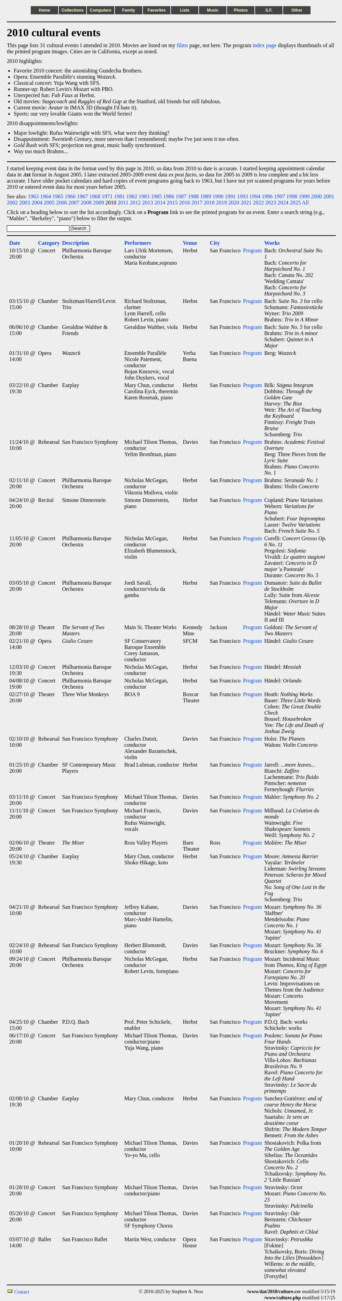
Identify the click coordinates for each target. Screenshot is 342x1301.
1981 (119, 196)
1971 (107, 196)
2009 (98, 202)
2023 (270, 202)
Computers (100, 10)
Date (14, 243)
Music (213, 10)
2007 (73, 202)
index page (265, 45)
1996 (267, 196)
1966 (70, 196)
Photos (241, 10)
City (215, 243)
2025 (295, 202)
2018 (208, 202)
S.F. (269, 10)
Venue (190, 243)
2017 (196, 202)
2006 (61, 202)
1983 (144, 196)
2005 (49, 202)
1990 (217, 196)
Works (272, 243)
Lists (184, 10)
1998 (291, 196)
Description (75, 243)
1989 (205, 196)
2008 (86, 202)
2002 (12, 202)
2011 (123, 202)
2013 (147, 202)
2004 (36, 202)
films (182, 45)
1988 (193, 196)
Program (252, 250)
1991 (230, 196)
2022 (258, 202)
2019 (221, 202)
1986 (168, 196)
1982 (131, 196)
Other (296, 10)
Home (44, 10)
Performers (137, 243)
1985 (156, 196)
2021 (245, 202)
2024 (282, 202)
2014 (159, 202)
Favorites (156, 10)
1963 (33, 196)
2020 (233, 202)
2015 (172, 202)
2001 (328, 196)
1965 (57, 196)
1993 (242, 196)
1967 (82, 196)
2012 (135, 202)
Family (128, 10)
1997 (279, 196)
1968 (94, 196)
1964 (45, 196)
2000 (316, 196)
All (305, 202)
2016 (184, 202)
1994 (254, 196)
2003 (24, 202)
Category (49, 243)
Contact (21, 1292)
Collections (73, 10)
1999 (304, 196)
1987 (180, 196)
